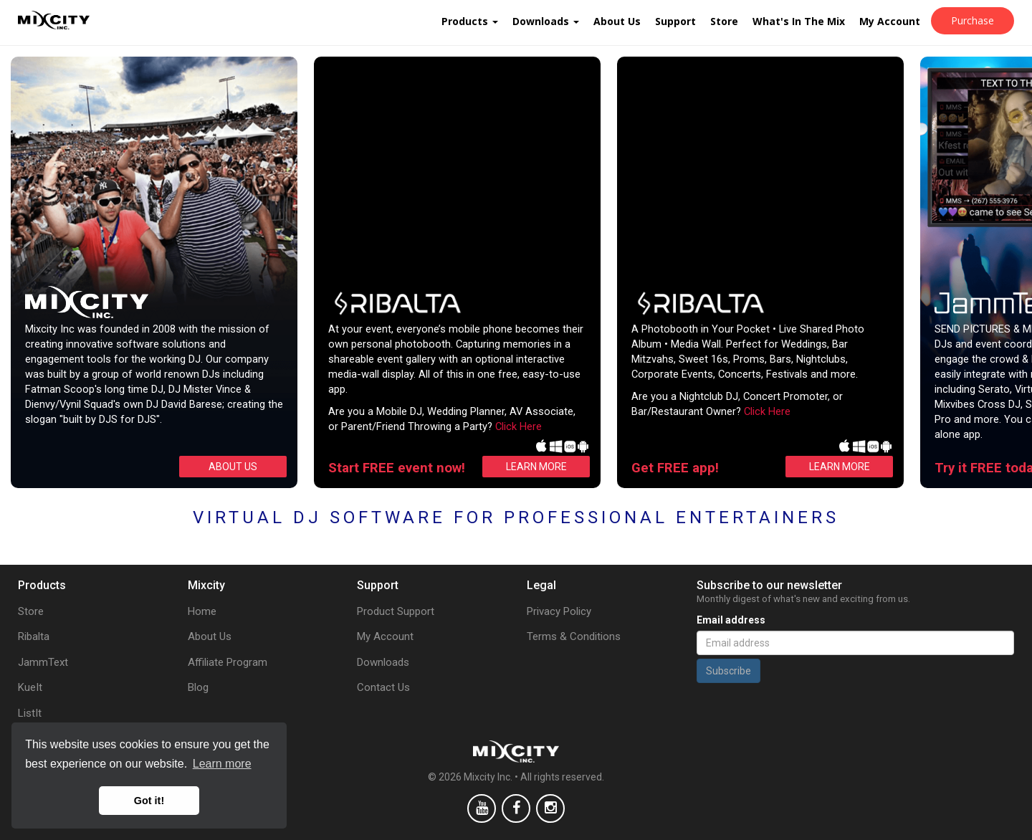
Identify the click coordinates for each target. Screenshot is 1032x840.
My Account (889, 21)
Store (724, 21)
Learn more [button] (222, 764)
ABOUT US (233, 466)
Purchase (972, 20)
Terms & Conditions (574, 636)
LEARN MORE (536, 466)
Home (202, 611)
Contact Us (383, 687)
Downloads (545, 21)
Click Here (518, 426)
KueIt (30, 687)
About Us (617, 21)
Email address (731, 620)
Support (675, 21)
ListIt (30, 713)
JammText (43, 662)
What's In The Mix (798, 21)
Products (469, 21)
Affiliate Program (227, 662)
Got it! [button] (149, 800)
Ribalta (33, 636)
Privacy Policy (559, 611)
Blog (198, 687)
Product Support (395, 611)
